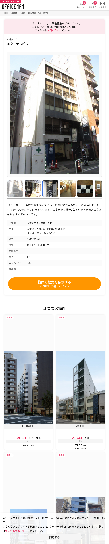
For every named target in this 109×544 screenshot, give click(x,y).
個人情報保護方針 (15, 530)
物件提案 (102, 5)
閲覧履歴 (92, 5)
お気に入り (82, 5)
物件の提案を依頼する (54, 284)
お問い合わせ (54, 30)
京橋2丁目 (15, 13)
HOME (6, 13)
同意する (54, 537)
